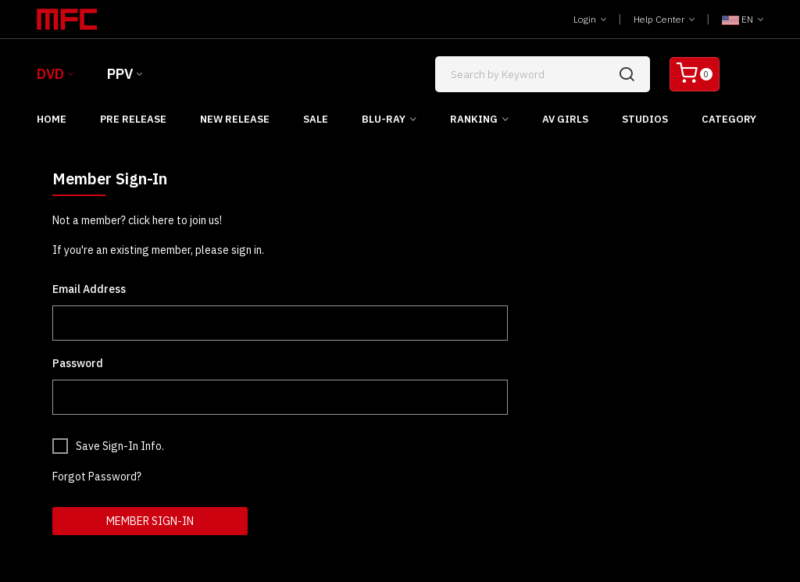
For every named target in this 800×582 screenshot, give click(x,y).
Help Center (664, 19)
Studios (645, 119)
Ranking (474, 119)
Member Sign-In (150, 521)
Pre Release (133, 119)
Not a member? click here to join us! (137, 220)
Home (51, 119)
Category (729, 119)
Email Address (89, 289)
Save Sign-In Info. (120, 446)
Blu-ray (383, 119)
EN (742, 19)
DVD (50, 74)
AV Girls (565, 119)
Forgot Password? (96, 477)
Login (589, 19)
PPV (120, 74)
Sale (315, 119)
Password (77, 363)
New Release (235, 119)
